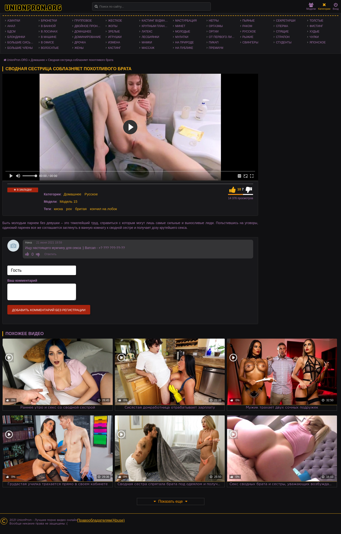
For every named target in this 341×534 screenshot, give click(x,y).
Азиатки (13, 20)
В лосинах (49, 31)
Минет (180, 26)
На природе (184, 42)
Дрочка (80, 42)
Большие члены (20, 48)
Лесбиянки (150, 37)
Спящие (282, 31)
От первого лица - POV (223, 37)
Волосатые (50, 48)
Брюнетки (49, 20)
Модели (311, 6)
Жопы (112, 26)
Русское (249, 31)
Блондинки (16, 37)
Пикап (214, 42)
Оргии (214, 31)
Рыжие (247, 37)
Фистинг (316, 26)
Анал (11, 26)
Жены (79, 48)
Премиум (216, 48)
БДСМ (11, 31)
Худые (314, 31)
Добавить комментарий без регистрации (48, 310)
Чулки (314, 37)
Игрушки (114, 37)
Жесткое (115, 20)
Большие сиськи (20, 42)
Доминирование (88, 37)
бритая (80, 209)
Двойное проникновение (89, 26)
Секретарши (285, 20)
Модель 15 (68, 201)
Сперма (282, 26)
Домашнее (83, 31)
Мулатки (181, 37)
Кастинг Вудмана (155, 20)
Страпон (282, 37)
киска (58, 209)
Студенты (283, 42)
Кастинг (114, 48)
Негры (214, 20)
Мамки (147, 42)
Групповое (83, 20)
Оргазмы (216, 26)
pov (69, 209)
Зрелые (114, 31)
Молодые (182, 31)
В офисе (47, 42)
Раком (247, 26)
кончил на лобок (103, 209)
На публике (184, 48)
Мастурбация (186, 20)
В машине (49, 37)
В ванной (48, 26)
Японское (318, 42)
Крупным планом (155, 26)
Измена (114, 42)
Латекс (147, 31)
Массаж (148, 48)
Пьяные (248, 20)
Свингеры (250, 42)
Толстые (316, 20)
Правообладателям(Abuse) (101, 520)
